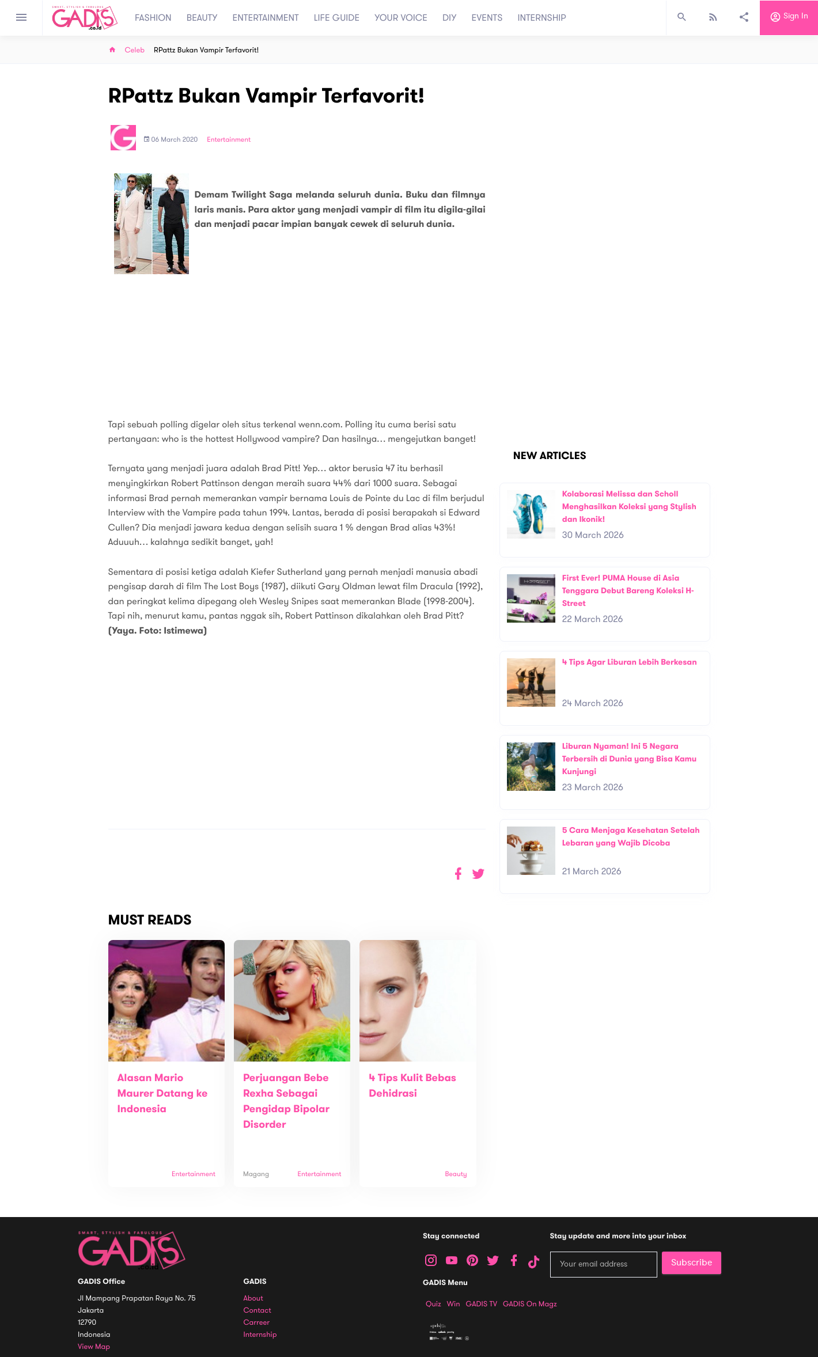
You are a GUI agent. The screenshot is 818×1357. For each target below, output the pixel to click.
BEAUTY (202, 18)
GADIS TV (481, 1304)
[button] (478, 874)
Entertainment (229, 140)
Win (453, 1304)
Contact (257, 1310)
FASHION (153, 18)
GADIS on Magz (530, 1304)
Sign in (789, 17)
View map (94, 1347)
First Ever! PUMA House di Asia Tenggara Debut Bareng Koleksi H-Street (628, 590)
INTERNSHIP (541, 18)
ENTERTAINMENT (266, 18)
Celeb (135, 50)
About (253, 1298)
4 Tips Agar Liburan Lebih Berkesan (629, 662)
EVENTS (487, 18)
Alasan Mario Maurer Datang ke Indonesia (163, 1093)
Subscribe (691, 1262)
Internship (260, 1335)
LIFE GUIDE (336, 18)
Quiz (433, 1304)
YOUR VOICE (400, 18)
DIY (449, 18)
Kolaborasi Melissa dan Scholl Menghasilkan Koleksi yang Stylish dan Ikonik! (629, 506)
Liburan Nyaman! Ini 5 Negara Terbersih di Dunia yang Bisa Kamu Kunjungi (629, 758)
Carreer (257, 1322)
